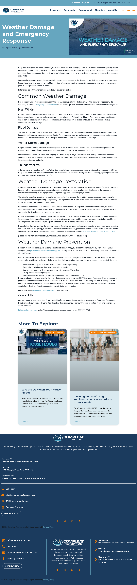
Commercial (69, 10)
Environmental (85, 10)
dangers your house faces (46, 105)
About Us (112, 10)
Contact (76, 3)
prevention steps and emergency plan (45, 250)
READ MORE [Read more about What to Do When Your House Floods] (25, 422)
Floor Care (100, 10)
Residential (55, 10)
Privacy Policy (48, 527)
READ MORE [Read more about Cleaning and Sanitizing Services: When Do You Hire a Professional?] (77, 422)
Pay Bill (85, 3)
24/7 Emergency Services (107, 3)
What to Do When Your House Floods (41, 391)
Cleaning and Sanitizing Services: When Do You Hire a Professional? (93, 399)
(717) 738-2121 (129, 3)
